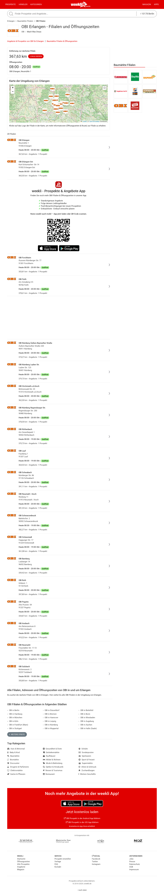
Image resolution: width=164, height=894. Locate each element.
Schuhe (83, 749)
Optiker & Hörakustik (53, 767)
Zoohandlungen (87, 770)
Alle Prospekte (23, 864)
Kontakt (57, 867)
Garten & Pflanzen (16, 774)
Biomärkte (13, 760)
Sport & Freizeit (87, 760)
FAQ (56, 864)
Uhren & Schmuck (87, 767)
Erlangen (11, 21)
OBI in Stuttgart (14, 728)
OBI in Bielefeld (86, 710)
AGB (131, 867)
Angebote (21, 867)
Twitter (95, 861)
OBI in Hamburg (14, 714)
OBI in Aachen (85, 725)
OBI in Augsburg (86, 721)
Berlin (88, 6)
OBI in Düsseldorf (51, 710)
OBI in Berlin (13, 710)
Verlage (57, 861)
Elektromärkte (15, 770)
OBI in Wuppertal (51, 728)
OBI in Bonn (84, 714)
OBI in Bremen (50, 714)
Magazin (146, 4)
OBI (22, 32)
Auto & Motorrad (16, 749)
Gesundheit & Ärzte (52, 749)
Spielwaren (85, 756)
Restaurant (49, 774)
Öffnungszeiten (23, 861)
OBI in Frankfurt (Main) (17, 725)
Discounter (13, 763)
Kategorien (36, 4)
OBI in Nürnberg (50, 725)
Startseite (21, 859)
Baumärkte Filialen (25, 21)
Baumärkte (13, 756)
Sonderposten (86, 752)
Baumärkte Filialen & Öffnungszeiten (62, 41)
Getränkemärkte (51, 752)
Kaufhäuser (49, 756)
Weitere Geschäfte (87, 774)
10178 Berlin (147, 13)
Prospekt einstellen (62, 859)
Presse (132, 861)
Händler (23, 4)
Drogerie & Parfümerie (18, 767)
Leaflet (84, 121)
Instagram (96, 864)
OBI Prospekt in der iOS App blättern (82, 822)
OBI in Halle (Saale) (88, 728)
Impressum (134, 869)
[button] (104, 88)
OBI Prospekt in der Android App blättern (82, 818)
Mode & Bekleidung (52, 763)
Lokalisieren (36, 56)
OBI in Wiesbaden (87, 717)
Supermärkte (86, 763)
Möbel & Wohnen (52, 760)
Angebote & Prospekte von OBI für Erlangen (25, 41)
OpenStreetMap (94, 121)
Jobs (131, 859)
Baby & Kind (13, 752)
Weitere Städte (17, 734)
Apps (156, 4)
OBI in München (14, 717)
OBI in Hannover (50, 717)
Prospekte (10, 4)
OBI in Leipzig (49, 721)
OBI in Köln (12, 721)
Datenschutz (134, 864)
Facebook (96, 859)
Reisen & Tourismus (52, 770)
